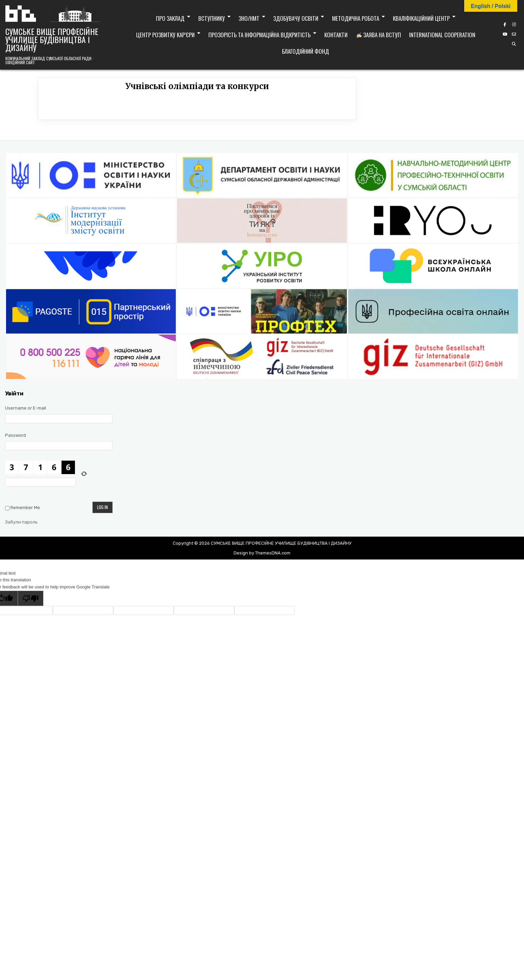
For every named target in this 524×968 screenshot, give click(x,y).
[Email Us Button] (514, 34)
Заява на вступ (378, 35)
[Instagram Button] (514, 24)
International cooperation (442, 35)
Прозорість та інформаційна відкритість (259, 35)
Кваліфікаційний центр (421, 18)
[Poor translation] (30, 598)
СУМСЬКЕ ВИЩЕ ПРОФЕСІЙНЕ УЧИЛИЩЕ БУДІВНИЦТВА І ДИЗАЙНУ (51, 39)
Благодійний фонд (305, 51)
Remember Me (25, 507)
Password (15, 435)
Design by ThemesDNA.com (262, 552)
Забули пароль (21, 522)
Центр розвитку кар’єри (165, 35)
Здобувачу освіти (295, 18)
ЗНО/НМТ (249, 18)
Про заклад (170, 18)
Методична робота (355, 18)
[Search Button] (514, 44)
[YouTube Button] (504, 34)
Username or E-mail (25, 408)
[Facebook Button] (504, 24)
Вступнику (211, 18)
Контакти (336, 35)
